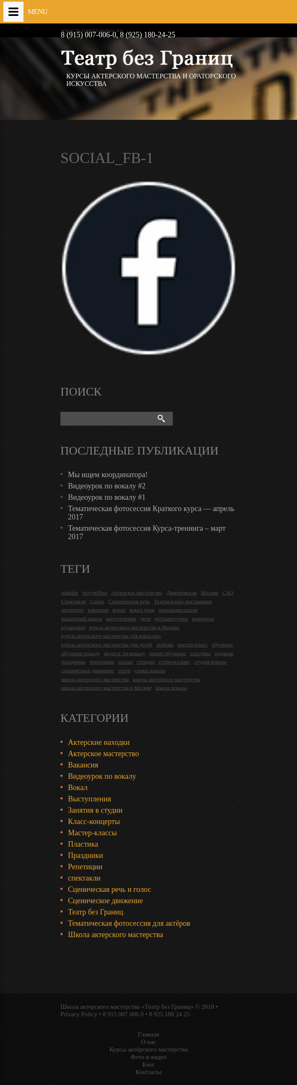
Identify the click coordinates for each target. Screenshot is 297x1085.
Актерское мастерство (103, 753)
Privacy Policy (78, 1014)
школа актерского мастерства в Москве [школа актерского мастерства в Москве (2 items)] (106, 688)
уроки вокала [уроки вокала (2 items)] (150, 670)
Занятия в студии (95, 810)
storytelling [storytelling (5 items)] (94, 592)
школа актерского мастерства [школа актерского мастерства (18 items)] (95, 679)
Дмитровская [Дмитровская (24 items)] (181, 592)
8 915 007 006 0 (123, 1014)
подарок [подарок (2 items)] (223, 653)
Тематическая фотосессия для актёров (129, 923)
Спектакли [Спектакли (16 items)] (73, 601)
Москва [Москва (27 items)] (209, 592)
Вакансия (83, 765)
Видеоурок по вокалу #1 (107, 497)
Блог (148, 1064)
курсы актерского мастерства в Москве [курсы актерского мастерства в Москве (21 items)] (134, 627)
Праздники (85, 855)
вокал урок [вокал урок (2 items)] (142, 610)
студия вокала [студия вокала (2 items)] (210, 662)
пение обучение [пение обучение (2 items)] (167, 653)
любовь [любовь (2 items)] (164, 644)
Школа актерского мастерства (115, 934)
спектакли (84, 878)
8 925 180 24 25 (169, 1014)
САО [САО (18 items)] (227, 592)
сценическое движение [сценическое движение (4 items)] (87, 670)
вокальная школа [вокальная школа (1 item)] (178, 610)
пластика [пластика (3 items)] (200, 653)
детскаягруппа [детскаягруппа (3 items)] (171, 618)
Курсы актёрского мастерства (148, 1049)
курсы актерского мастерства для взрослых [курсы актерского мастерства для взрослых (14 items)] (111, 636)
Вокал (78, 787)
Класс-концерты (94, 821)
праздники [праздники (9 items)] (73, 662)
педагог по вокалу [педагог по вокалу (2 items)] (124, 653)
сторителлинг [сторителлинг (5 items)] (174, 662)
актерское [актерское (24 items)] (72, 610)
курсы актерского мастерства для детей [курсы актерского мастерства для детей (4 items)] (106, 644)
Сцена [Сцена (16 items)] (97, 601)
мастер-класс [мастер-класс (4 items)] (192, 644)
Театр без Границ (95, 912)
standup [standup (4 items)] (69, 592)
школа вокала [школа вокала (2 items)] (171, 688)
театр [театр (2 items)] (124, 670)
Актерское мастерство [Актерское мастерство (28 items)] (136, 592)
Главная (148, 1034)
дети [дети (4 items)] (145, 618)
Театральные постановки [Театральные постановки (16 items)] (183, 601)
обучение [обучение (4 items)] (222, 644)
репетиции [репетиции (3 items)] (101, 662)
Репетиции (85, 867)
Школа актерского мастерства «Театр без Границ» (127, 1006)
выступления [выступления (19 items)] (121, 618)
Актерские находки (99, 742)
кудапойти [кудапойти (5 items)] (73, 627)
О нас (148, 1041)
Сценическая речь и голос (109, 889)
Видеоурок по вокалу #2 (107, 486)
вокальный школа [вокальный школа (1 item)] (81, 618)
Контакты (148, 1072)
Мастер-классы (92, 833)
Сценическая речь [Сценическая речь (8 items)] (129, 601)
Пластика (83, 844)
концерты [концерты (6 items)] (203, 618)
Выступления (89, 799)
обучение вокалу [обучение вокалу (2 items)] (80, 653)
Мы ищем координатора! (108, 474)
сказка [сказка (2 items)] (125, 662)
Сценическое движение (105, 900)
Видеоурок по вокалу (102, 776)
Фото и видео (148, 1057)
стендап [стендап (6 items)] (146, 662)
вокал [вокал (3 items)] (118, 610)
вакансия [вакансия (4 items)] (98, 610)
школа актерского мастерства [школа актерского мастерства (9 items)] (166, 679)
